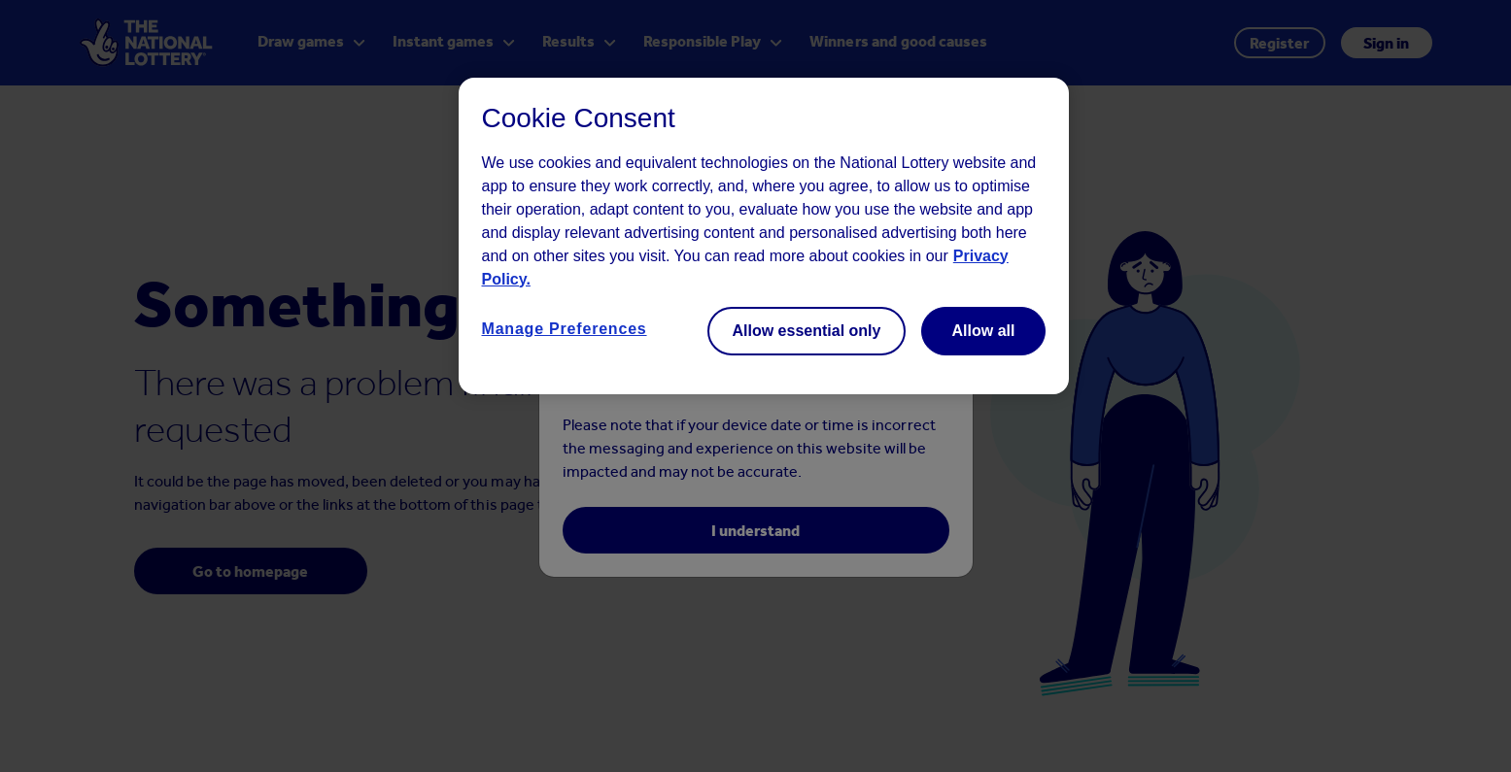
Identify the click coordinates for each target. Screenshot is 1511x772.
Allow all (983, 330)
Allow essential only (807, 330)
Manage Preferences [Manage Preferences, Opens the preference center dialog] (564, 328)
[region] (764, 236)
